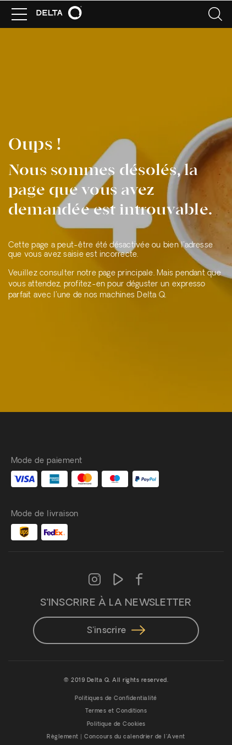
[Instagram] (94, 580)
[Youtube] (118, 580)
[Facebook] (139, 580)
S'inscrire (116, 631)
